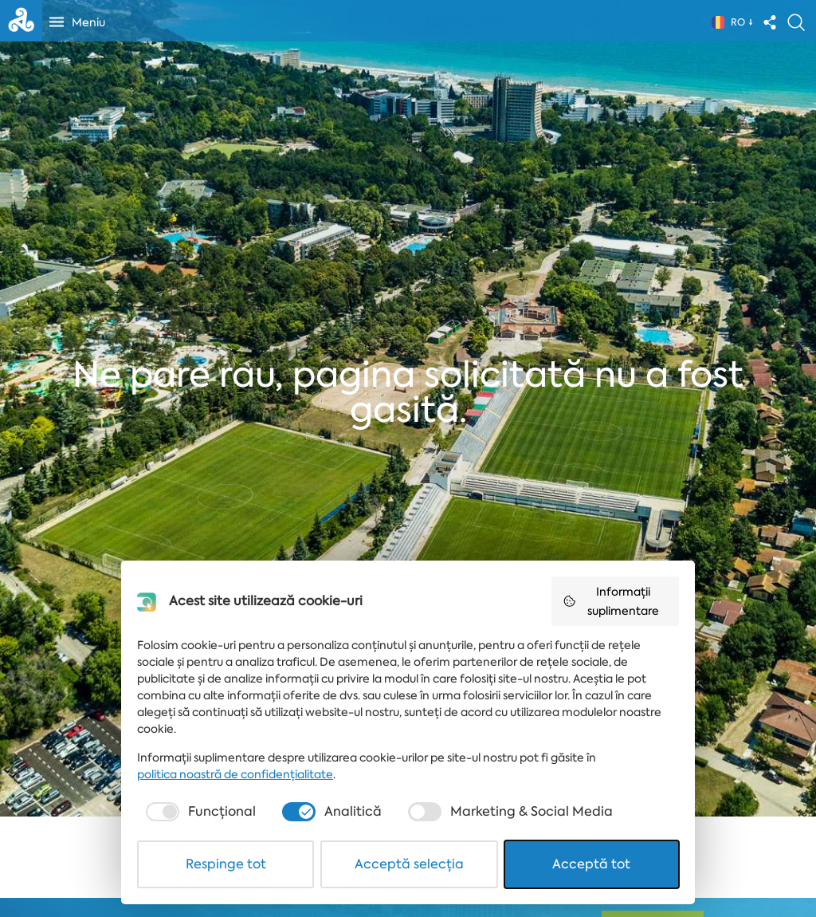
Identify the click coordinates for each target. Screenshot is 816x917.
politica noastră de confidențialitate (235, 774)
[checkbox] (199, 811)
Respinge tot (226, 864)
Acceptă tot (591, 864)
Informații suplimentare (611, 601)
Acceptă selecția (409, 864)
